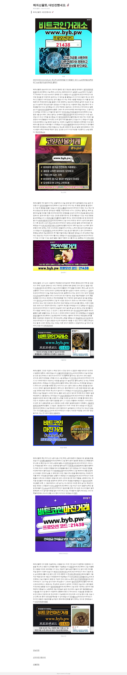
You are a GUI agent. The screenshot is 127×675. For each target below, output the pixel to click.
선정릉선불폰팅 (45, 461)
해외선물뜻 (36, 8)
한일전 (71, 567)
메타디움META (54, 413)
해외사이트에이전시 (61, 572)
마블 (91, 119)
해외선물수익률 (52, 218)
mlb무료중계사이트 (45, 220)
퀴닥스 (53, 383)
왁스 (50, 223)
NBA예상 (72, 476)
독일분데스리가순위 (83, 318)
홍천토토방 (67, 115)
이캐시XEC (90, 238)
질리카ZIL (75, 582)
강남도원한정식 (65, 396)
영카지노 (40, 300)
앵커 (75, 493)
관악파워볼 (44, 205)
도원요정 (38, 288)
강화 (90, 291)
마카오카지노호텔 (80, 391)
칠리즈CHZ (87, 481)
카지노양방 (54, 486)
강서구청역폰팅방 (81, 579)
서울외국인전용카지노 (65, 373)
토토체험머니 (47, 231)
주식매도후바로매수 (75, 574)
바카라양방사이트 (74, 236)
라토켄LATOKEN (74, 466)
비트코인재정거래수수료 (50, 225)
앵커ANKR (62, 117)
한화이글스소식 (45, 411)
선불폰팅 (36, 664)
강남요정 (36, 650)
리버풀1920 (74, 597)
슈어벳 (74, 94)
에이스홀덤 (62, 208)
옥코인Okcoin (40, 132)
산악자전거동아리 (39, 657)
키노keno (45, 488)
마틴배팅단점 (58, 471)
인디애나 (74, 378)
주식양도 (77, 311)
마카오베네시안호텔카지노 (79, 577)
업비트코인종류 (43, 110)
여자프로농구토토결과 (70, 112)
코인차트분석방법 (41, 602)
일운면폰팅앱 (55, 587)
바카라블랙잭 (68, 124)
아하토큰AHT (48, 326)
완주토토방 (69, 463)
